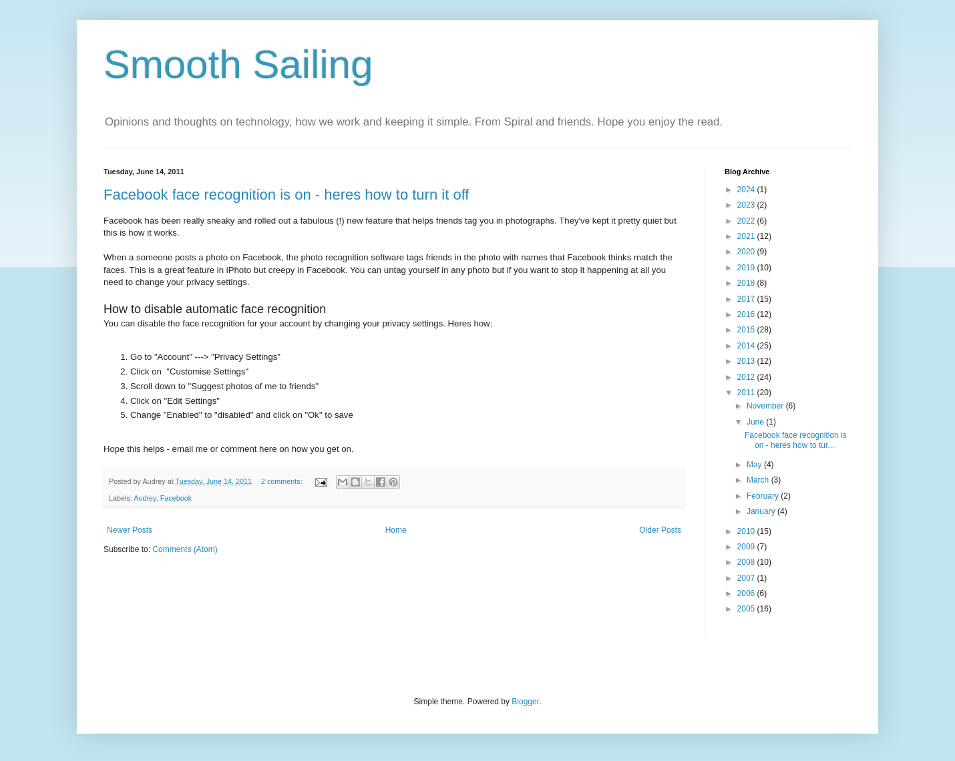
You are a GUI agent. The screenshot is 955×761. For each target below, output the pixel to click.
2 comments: (283, 481)
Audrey (145, 498)
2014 (747, 345)
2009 (747, 546)
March (759, 480)
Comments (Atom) (184, 549)
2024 (747, 189)
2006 (747, 593)
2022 (747, 221)
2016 (747, 314)
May (755, 464)
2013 (747, 361)
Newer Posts (129, 530)
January (762, 511)
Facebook (176, 498)
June (756, 422)
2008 (747, 562)
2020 (747, 251)
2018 (747, 283)
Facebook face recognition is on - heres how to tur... (796, 440)
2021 (747, 236)
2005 (747, 608)
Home (396, 530)
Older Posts (660, 530)
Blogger (525, 701)
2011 (747, 392)
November (766, 406)
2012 (747, 377)
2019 (747, 267)
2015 (747, 329)
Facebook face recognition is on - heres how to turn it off (286, 194)
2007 (747, 578)
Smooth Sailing (238, 64)
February (764, 496)
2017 (747, 299)
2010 (747, 531)
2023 (747, 205)
